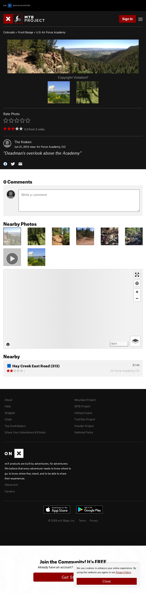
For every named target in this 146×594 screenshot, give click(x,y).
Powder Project (84, 426)
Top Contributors (15, 426)
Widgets (10, 413)
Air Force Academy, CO (51, 146)
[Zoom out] (137, 298)
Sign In (127, 19)
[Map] (73, 308)
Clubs (8, 419)
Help (8, 406)
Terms (82, 520)
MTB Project (82, 406)
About (8, 400)
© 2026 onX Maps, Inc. (61, 520)
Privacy (94, 520)
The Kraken (23, 142)
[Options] (135, 341)
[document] (107, 575)
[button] (5, 163)
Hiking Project (83, 413)
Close (106, 581)
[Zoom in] (137, 292)
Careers (10, 491)
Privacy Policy (123, 572)
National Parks (83, 432)
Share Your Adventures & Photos (25, 432)
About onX (11, 484)
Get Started (73, 577)
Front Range (25, 32)
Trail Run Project (84, 419)
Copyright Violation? (73, 77)
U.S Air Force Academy (50, 32)
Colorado (9, 32)
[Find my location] (137, 283)
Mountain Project (85, 400)
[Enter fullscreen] (137, 274)
